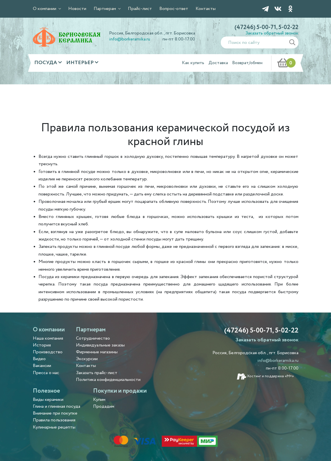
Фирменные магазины (97, 352)
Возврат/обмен (247, 63)
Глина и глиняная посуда (56, 406)
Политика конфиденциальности (108, 379)
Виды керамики (48, 399)
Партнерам (105, 8)
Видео (39, 359)
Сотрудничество (93, 338)
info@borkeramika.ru (129, 39)
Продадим (103, 406)
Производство (48, 352)
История (42, 345)
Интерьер (80, 62)
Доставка (218, 63)
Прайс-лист (140, 8)
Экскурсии (87, 359)
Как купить (193, 63)
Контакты (206, 8)
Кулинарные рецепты (54, 427)
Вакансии (42, 365)
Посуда (46, 62)
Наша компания (48, 338)
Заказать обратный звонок (271, 33)
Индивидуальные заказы (100, 345)
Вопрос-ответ (173, 8)
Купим (99, 399)
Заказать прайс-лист (96, 373)
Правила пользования (54, 420)
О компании (45, 8)
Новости (77, 8)
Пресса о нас (46, 373)
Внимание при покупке (55, 413)
